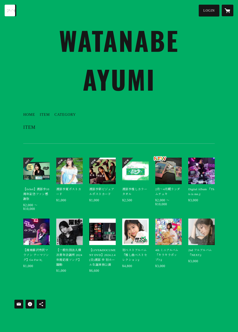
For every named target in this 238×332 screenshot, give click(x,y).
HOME (29, 114)
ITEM (45, 114)
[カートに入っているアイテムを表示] (227, 10)
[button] (209, 11)
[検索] (10, 10)
